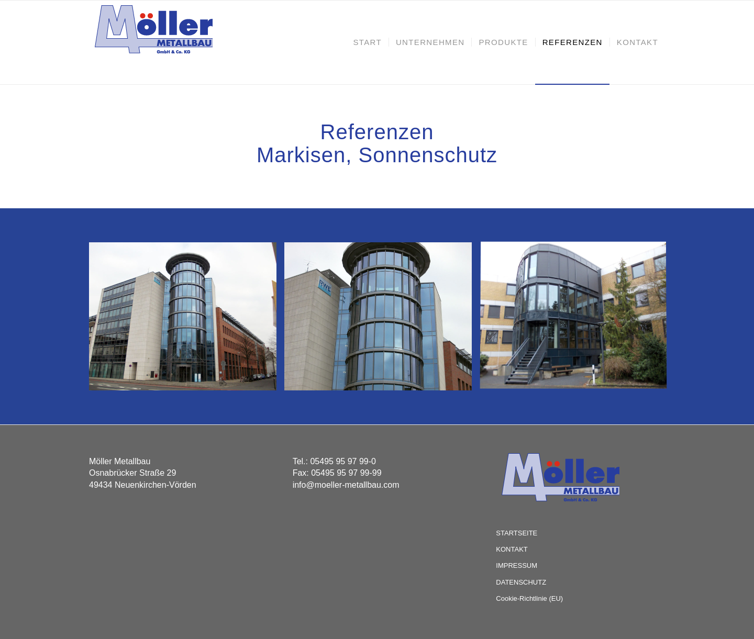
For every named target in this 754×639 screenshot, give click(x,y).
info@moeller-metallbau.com (346, 484)
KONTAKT (511, 549)
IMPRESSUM (516, 565)
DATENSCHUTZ (521, 582)
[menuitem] (367, 42)
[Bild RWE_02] (382, 320)
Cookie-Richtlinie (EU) (529, 598)
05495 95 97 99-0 (342, 461)
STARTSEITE (516, 533)
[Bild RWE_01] (186, 320)
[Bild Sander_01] (577, 320)
